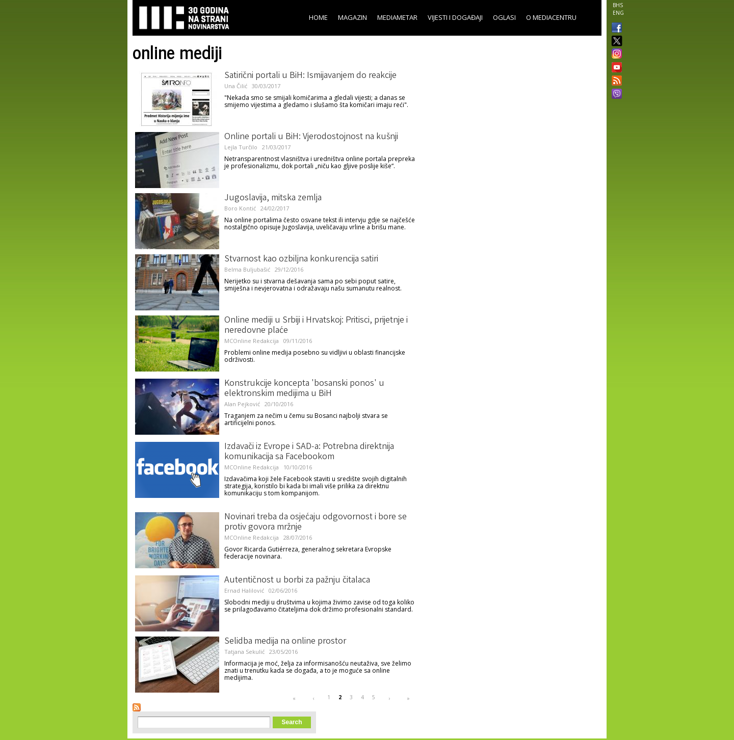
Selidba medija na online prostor (285, 641)
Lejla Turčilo (240, 147)
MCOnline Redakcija (251, 341)
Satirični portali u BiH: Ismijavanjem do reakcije (310, 76)
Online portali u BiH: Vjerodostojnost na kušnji (311, 137)
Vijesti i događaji (455, 17)
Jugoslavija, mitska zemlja (273, 198)
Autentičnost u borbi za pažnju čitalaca (297, 580)
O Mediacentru (551, 17)
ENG (618, 12)
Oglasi (504, 17)
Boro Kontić (240, 208)
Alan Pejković (242, 404)
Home (318, 17)
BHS (618, 5)
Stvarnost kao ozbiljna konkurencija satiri (301, 259)
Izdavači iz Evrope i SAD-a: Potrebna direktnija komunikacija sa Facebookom (309, 452)
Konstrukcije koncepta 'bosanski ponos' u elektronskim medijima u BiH (304, 389)
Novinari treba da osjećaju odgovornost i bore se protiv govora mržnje (315, 522)
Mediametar (397, 17)
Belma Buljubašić (247, 269)
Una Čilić (235, 86)
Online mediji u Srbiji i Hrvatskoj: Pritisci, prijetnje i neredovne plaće (316, 325)
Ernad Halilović (244, 590)
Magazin (352, 17)
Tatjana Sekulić (244, 651)
